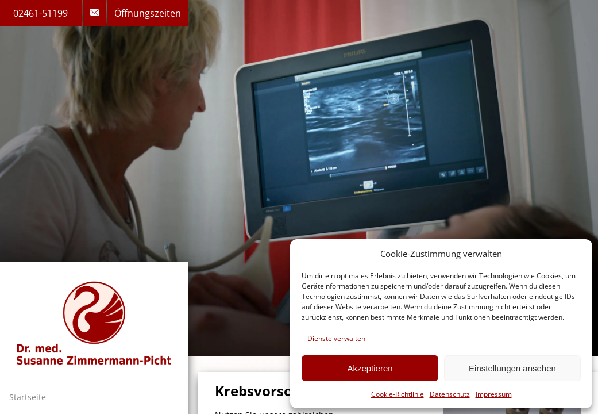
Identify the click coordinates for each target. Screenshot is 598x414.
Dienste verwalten (336, 338)
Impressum (494, 394)
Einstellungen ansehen (512, 368)
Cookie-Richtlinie (397, 394)
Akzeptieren (369, 368)
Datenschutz (450, 394)
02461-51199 (40, 13)
